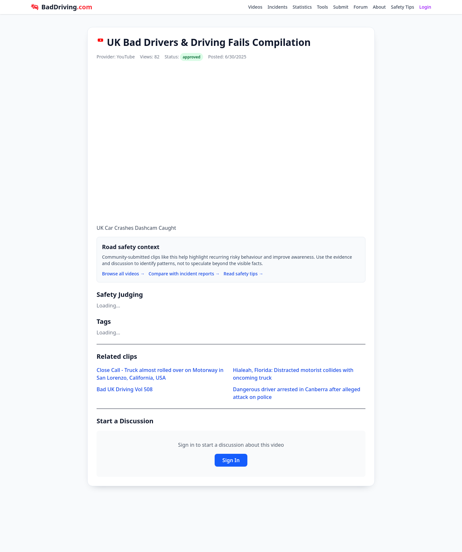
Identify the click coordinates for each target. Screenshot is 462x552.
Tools (322, 7)
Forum (361, 7)
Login (425, 7)
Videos (255, 7)
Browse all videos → (123, 274)
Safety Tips (402, 7)
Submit (340, 7)
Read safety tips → (243, 274)
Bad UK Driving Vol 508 (125, 389)
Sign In (231, 460)
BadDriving (66, 7)
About (379, 7)
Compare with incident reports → (184, 274)
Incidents (277, 7)
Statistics (302, 7)
